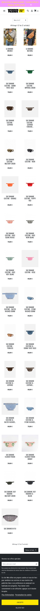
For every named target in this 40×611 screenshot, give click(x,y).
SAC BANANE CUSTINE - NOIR (30, 160)
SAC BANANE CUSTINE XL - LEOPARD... (30, 383)
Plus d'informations (8, 594)
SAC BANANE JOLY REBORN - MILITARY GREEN (10, 493)
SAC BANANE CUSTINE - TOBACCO (10, 346)
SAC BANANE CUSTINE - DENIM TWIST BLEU (10, 85)
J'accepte (20, 602)
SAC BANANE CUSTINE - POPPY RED (30, 198)
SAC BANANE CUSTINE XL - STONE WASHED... (30, 420)
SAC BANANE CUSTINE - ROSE (30, 271)
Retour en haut (31, 550)
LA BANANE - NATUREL (30, 50)
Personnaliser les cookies (23, 594)
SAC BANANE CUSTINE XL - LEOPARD (10, 383)
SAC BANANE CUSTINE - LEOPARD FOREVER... (30, 123)
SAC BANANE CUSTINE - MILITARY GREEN (10, 161)
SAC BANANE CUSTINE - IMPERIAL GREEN (30, 85)
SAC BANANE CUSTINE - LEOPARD (10, 122)
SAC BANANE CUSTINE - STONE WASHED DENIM (30, 309)
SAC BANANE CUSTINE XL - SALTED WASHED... (10, 420)
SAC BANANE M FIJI (10, 528)
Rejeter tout (20, 608)
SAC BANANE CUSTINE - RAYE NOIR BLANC (30, 235)
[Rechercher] (28, 11)
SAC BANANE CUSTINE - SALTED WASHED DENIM (10, 309)
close (31, 4)
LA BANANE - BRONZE (10, 50)
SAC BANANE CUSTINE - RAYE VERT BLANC (10, 272)
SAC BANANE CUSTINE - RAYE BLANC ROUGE (10, 235)
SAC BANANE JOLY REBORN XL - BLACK (30, 493)
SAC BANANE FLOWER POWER (10, 456)
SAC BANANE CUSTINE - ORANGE (10, 197)
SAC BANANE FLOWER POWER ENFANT (30, 457)
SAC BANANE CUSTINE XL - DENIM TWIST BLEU (30, 346)
